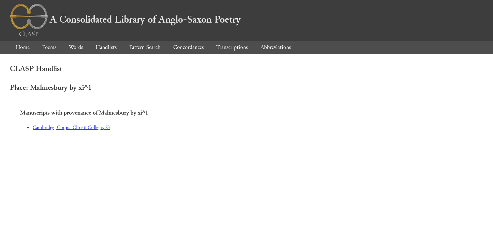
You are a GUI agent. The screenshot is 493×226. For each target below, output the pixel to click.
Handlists (106, 47)
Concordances (188, 47)
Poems (49, 47)
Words (76, 47)
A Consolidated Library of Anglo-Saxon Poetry (125, 19)
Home (23, 47)
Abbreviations (275, 47)
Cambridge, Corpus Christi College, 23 (71, 127)
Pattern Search (145, 47)
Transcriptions (232, 47)
